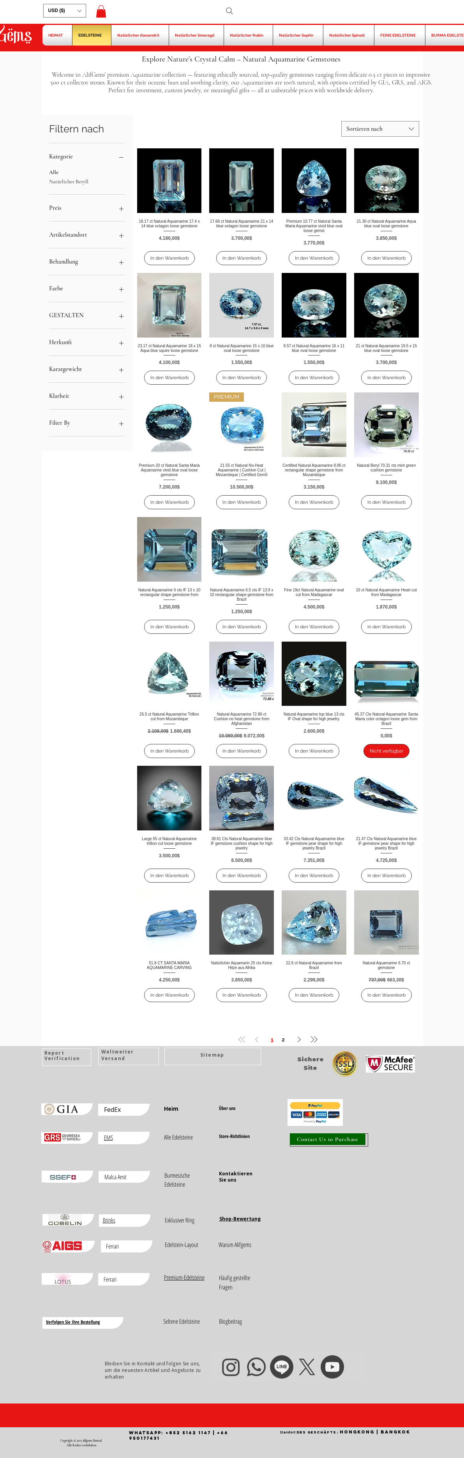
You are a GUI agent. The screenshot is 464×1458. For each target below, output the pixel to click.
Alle (53, 172)
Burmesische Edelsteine (177, 1180)
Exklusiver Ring (179, 1220)
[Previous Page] (256, 1039)
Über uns (227, 1108)
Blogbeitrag (230, 1321)
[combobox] (380, 129)
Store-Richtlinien (234, 1136)
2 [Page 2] (283, 1039)
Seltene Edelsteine (181, 1321)
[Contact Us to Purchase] (327, 1139)
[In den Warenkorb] (169, 258)
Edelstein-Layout (181, 1244)
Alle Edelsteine (178, 1137)
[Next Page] (299, 1039)
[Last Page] (314, 1039)
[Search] (229, 11)
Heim (171, 1108)
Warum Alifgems (235, 1244)
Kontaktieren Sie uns (235, 1177)
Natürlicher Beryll (68, 181)
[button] (64, 11)
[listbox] (64, 11)
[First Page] (242, 1039)
